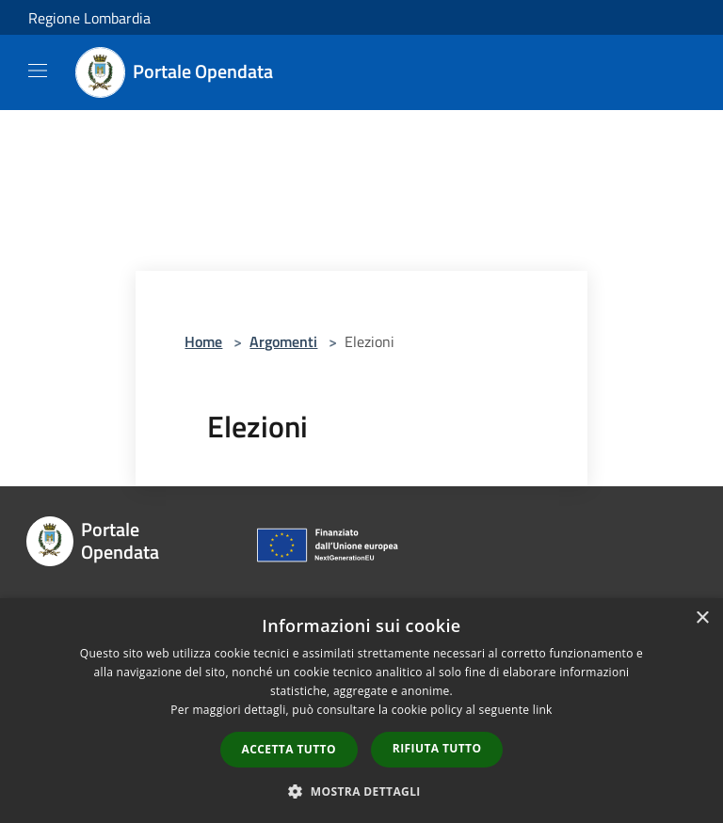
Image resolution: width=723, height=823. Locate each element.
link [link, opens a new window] (543, 710)
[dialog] (361, 710)
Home (203, 341)
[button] (361, 791)
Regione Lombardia (89, 18)
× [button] (702, 618)
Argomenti (283, 341)
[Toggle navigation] (37, 70)
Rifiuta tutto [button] (437, 748)
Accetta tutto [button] (289, 749)
